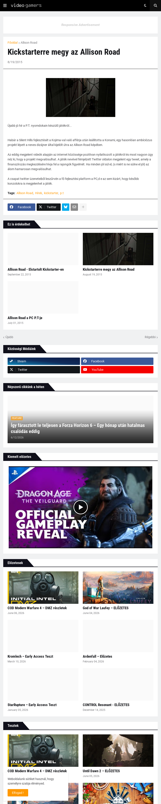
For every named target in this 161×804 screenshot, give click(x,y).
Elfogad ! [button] (18, 792)
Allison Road (29, 42)
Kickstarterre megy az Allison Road (108, 269)
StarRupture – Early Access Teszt (32, 705)
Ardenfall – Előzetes (97, 656)
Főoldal (13, 42)
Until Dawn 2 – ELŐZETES (101, 771)
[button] (5, 5)
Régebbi (150, 337)
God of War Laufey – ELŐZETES (105, 608)
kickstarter (51, 193)
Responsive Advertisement (80, 25)
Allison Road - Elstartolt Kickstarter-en (36, 269)
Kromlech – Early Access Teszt (30, 656)
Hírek (38, 193)
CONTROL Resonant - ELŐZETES (106, 705)
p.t (62, 193)
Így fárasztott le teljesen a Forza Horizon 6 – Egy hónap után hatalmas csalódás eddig (78, 428)
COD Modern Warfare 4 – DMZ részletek (37, 608)
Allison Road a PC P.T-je (25, 318)
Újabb (9, 337)
